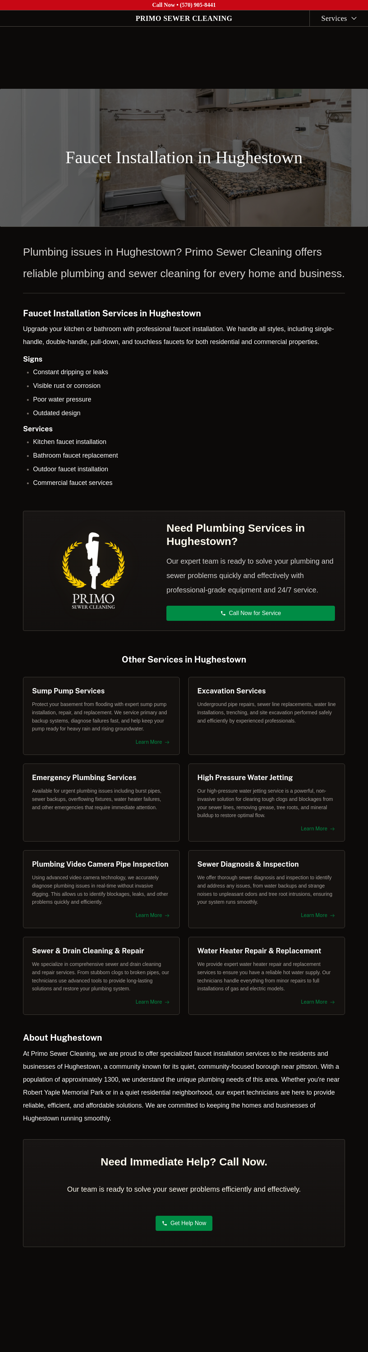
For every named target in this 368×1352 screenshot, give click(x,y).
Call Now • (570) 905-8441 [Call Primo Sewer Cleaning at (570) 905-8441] (184, 5)
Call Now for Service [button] (251, 609)
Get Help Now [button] (184, 1227)
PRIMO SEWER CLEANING (184, 18)
